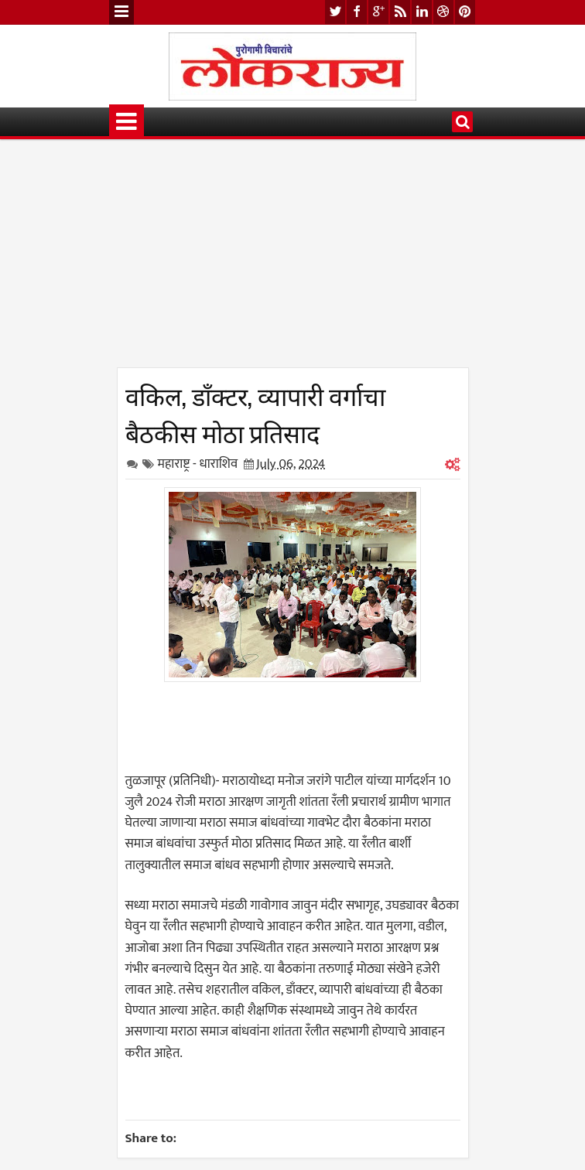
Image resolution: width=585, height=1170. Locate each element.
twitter (335, 12)
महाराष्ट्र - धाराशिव (198, 464)
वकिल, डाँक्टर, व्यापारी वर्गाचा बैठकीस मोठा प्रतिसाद (255, 413)
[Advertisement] (293, 259)
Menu (121, 12)
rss (400, 12)
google (378, 12)
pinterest (465, 12)
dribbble (443, 12)
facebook (357, 12)
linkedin (422, 12)
